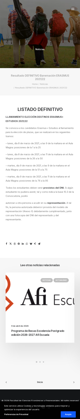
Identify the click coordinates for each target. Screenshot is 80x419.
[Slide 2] (40, 362)
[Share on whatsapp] (27, 244)
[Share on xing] (35, 244)
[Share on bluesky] (31, 244)
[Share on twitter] (10, 244)
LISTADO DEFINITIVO (40, 109)
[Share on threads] (14, 244)
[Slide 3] (43, 362)
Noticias (40, 49)
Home (35, 84)
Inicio (40, 382)
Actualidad (61, 280)
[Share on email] (39, 244)
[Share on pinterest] (19, 244)
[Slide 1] (36, 362)
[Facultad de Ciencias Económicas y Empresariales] (10, 9)
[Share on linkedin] (23, 244)
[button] (73, 9)
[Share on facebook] (6, 244)
